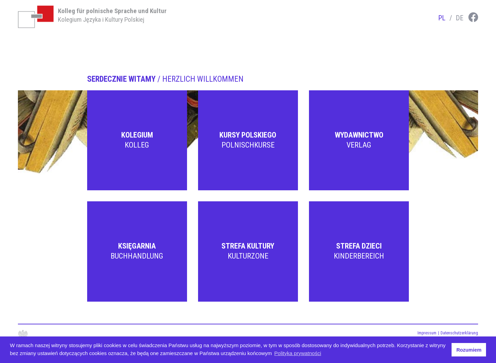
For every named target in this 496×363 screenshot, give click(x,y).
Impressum (426, 333)
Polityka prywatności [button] (297, 353)
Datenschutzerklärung (459, 333)
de (459, 18)
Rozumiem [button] (469, 350)
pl (441, 18)
